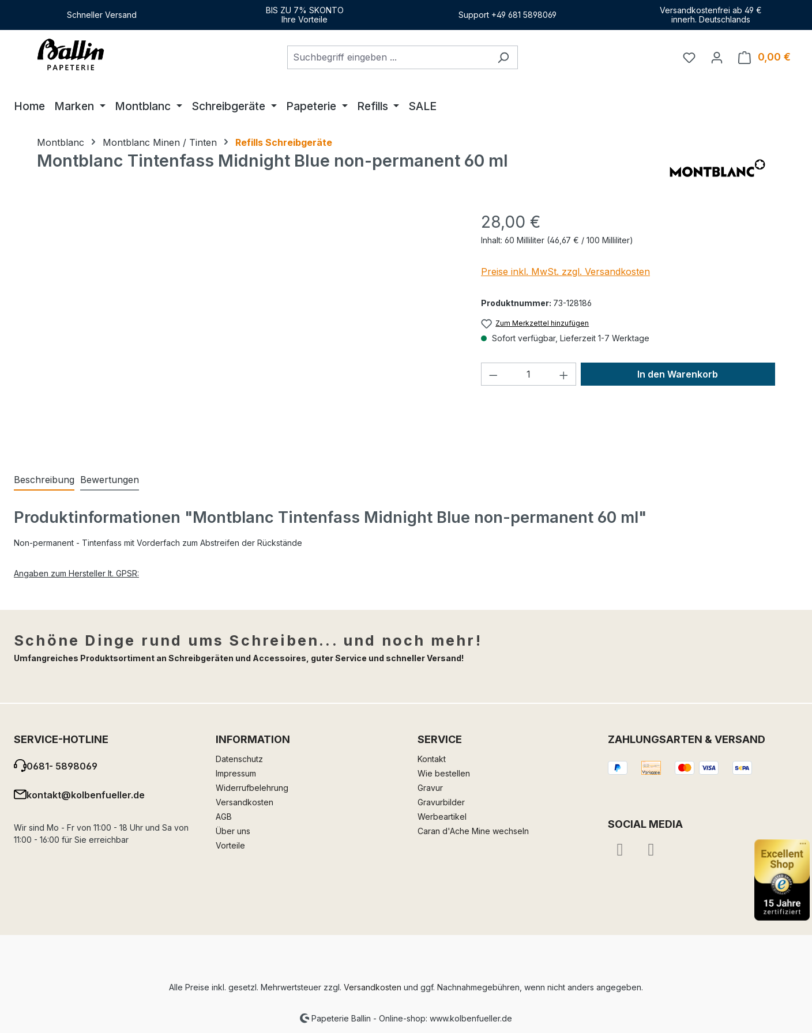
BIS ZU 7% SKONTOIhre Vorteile (305, 14)
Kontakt (432, 759)
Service (440, 739)
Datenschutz (239, 759)
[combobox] (388, 57)
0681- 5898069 (62, 766)
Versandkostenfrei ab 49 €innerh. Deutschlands (711, 14)
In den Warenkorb (677, 374)
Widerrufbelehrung (252, 788)
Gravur (430, 788)
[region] (247, 334)
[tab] (44, 480)
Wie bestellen (444, 773)
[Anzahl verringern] (493, 374)
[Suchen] (503, 57)
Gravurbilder (441, 802)
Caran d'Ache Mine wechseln (473, 831)
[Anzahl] (529, 374)
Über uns (233, 831)
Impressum (236, 773)
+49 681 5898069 (524, 15)
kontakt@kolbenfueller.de (86, 795)
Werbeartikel (442, 816)
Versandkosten (244, 802)
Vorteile (230, 845)
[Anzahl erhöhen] (564, 374)
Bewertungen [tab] (109, 479)
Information (253, 739)
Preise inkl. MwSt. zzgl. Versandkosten (565, 271)
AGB (224, 816)
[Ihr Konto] (717, 57)
